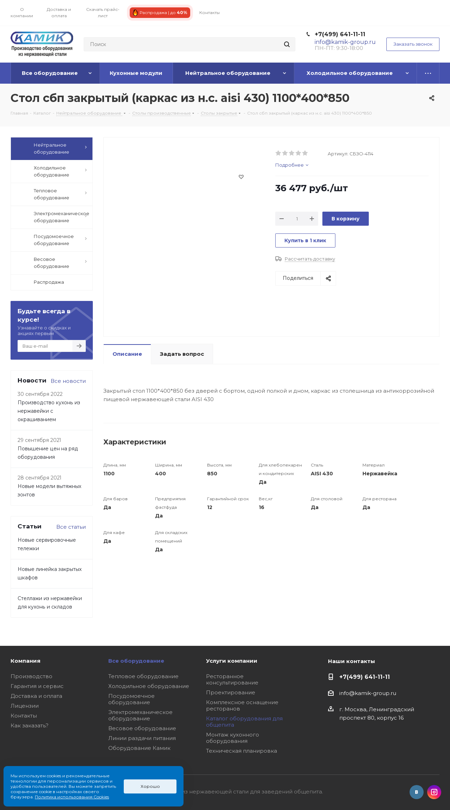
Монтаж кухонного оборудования (232, 737)
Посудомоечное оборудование (131, 699)
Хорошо (150, 786)
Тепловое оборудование (143, 676)
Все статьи (71, 526)
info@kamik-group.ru (367, 693)
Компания (25, 660)
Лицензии (25, 705)
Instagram (434, 792)
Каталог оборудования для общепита (244, 721)
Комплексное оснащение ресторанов (242, 705)
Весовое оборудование (142, 728)
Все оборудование (136, 660)
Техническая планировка (241, 750)
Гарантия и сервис (37, 686)
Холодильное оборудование (148, 686)
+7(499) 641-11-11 (340, 34)
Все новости (68, 381)
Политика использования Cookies (72, 796)
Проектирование (230, 692)
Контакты (24, 715)
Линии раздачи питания (142, 738)
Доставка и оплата (36, 696)
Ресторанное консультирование (232, 679)
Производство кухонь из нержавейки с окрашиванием (49, 411)
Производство (31, 676)
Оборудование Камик (139, 748)
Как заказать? (30, 725)
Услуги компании (231, 660)
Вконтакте (417, 792)
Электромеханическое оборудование (140, 715)
